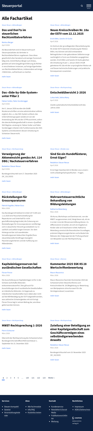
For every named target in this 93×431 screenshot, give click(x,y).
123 (44, 378)
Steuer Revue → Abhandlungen (12, 25)
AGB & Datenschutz (82, 409)
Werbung (55, 421)
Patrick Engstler (8, 205)
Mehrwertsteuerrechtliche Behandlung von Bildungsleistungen (67, 200)
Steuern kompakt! (11, 406)
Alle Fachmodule (34, 406)
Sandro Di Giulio (65, 38)
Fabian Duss (19, 205)
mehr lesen (6, 76)
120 (27, 378)
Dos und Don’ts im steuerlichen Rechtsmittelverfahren (17, 33)
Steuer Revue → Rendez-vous (59, 149)
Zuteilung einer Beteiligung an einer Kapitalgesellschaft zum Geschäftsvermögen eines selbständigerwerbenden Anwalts (70, 332)
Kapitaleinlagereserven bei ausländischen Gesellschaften (21, 266)
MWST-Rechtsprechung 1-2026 (22, 325)
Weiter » (51, 378)
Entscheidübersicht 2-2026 (68, 92)
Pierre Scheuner (8, 330)
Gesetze (7, 409)
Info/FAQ (31, 409)
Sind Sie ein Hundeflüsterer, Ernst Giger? (68, 156)
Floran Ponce (7, 272)
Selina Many (64, 97)
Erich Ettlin (54, 38)
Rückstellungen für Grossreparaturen (14, 199)
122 (38, 378)
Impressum (79, 406)
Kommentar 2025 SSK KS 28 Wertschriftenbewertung (68, 266)
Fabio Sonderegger (20, 101)
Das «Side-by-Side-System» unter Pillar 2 (20, 94)
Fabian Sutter (7, 101)
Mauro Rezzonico (57, 272)
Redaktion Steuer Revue (11, 166)
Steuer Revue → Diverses (58, 259)
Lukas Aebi (54, 97)
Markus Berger (7, 42)
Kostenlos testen (34, 412)
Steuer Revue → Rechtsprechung (60, 87)
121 (33, 378)
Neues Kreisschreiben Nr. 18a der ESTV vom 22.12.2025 (69, 32)
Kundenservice (57, 406)
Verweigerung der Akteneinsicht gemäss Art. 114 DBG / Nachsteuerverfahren (22, 157)
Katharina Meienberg (58, 209)
